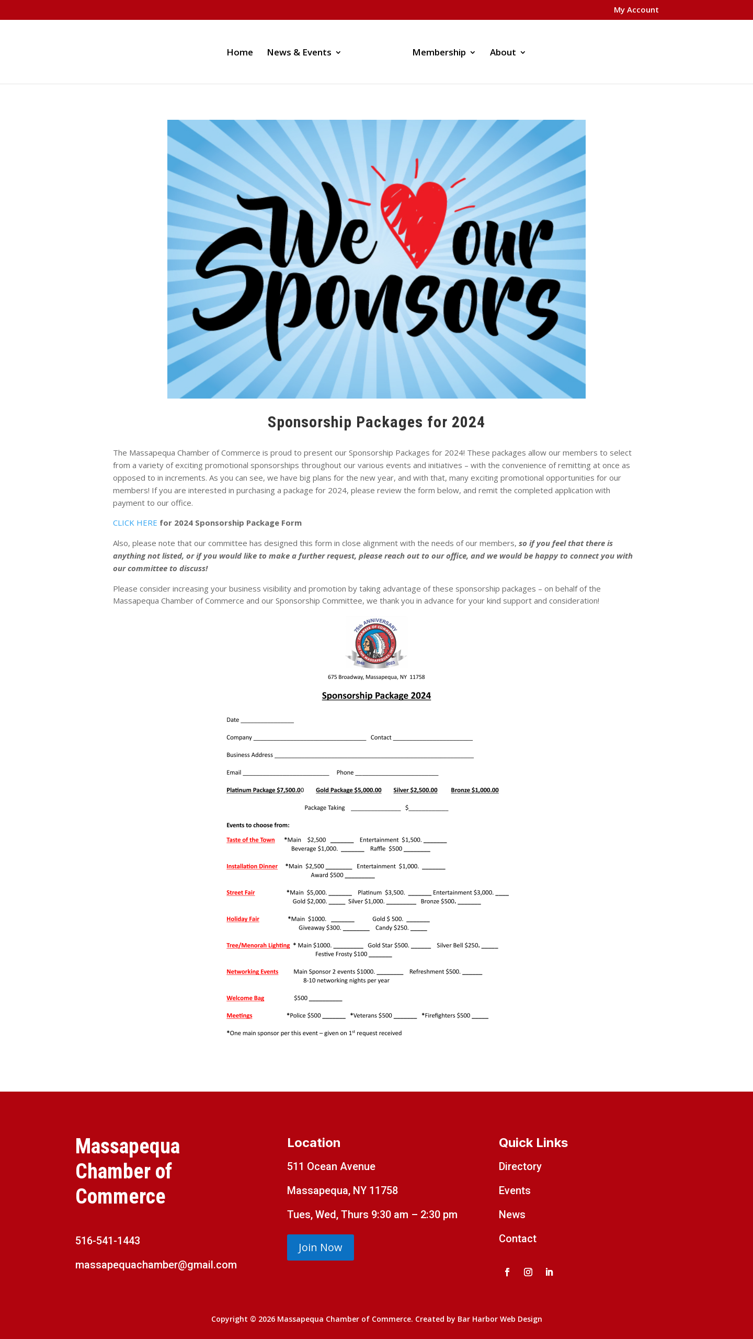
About (503, 53)
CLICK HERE (135, 522)
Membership (439, 53)
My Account (636, 10)
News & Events (299, 53)
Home (239, 53)
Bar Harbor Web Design (500, 1319)
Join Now (321, 1247)
